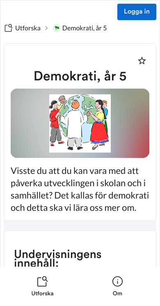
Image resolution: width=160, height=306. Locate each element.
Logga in (137, 12)
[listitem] (42, 286)
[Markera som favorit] (142, 60)
